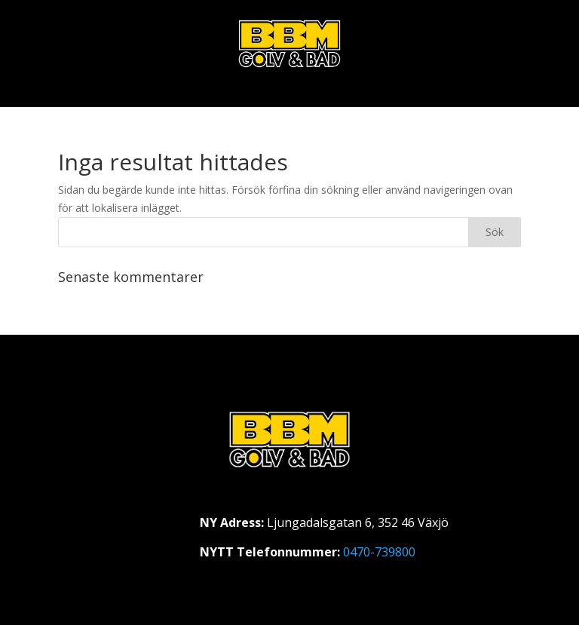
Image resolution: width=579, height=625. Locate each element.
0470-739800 (379, 552)
